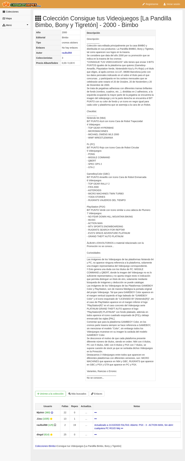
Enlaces (96, 393)
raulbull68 (67, 52)
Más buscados (77, 393)
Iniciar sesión (171, 4)
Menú (15, 25)
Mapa (7, 18)
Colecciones (10, 11)
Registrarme (150, 4)
